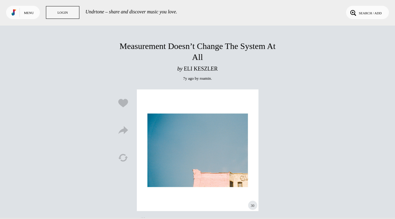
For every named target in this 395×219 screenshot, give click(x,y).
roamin (205, 78)
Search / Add (365, 12)
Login (62, 12)
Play (197, 150)
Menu (29, 13)
